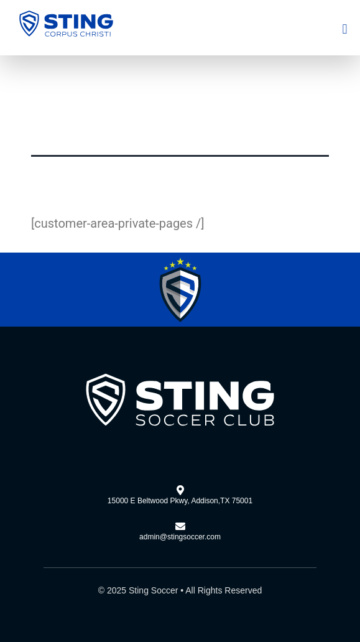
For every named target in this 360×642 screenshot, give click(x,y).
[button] (345, 29)
